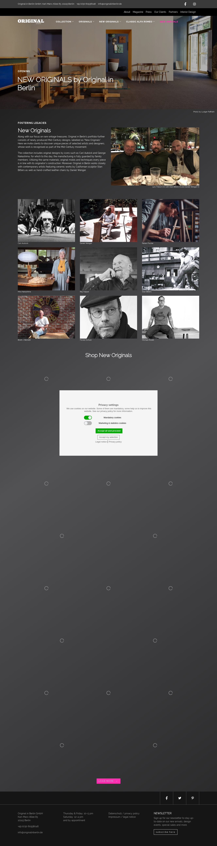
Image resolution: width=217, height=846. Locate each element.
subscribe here (165, 832)
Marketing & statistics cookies (105, 423)
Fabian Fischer (147, 243)
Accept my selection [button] (108, 437)
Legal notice (101, 442)
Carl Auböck (23, 243)
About (127, 12)
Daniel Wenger (86, 243)
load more (108, 781)
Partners (173, 12)
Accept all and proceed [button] (109, 431)
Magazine (138, 12)
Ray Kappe (84, 292)
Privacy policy (115, 442)
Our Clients (160, 12)
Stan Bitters (146, 292)
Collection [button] (65, 21)
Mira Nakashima (24, 292)
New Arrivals (169, 21)
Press (149, 12)
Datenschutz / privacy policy (124, 813)
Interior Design (188, 12)
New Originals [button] (110, 21)
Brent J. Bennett (24, 340)
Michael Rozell (148, 340)
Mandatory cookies (102, 418)
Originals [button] (87, 21)
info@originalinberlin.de (110, 4)
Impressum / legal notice (122, 817)
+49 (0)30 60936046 (28, 826)
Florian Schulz (86, 340)
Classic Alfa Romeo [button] (140, 21)
